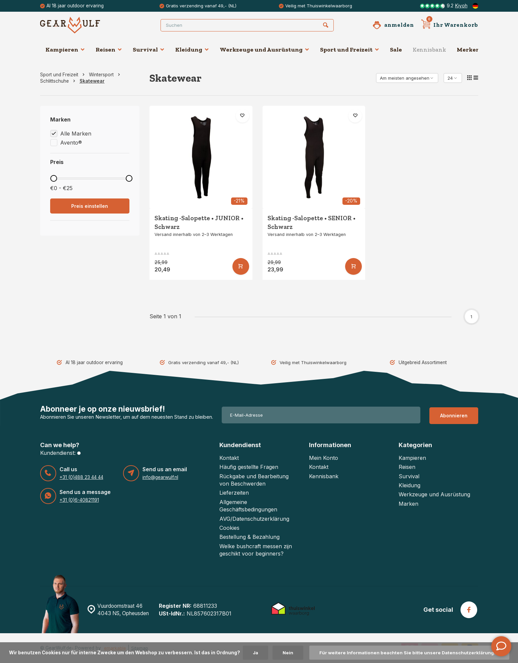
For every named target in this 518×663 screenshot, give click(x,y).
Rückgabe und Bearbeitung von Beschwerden (254, 480)
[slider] (53, 178)
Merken (468, 49)
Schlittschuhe (59, 81)
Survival (149, 49)
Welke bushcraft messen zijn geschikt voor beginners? (255, 550)
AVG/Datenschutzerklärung (254, 518)
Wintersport (106, 74)
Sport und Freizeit (349, 49)
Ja (253, 652)
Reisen (109, 49)
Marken (408, 503)
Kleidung (192, 49)
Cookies (229, 527)
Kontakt (229, 457)
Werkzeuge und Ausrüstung (264, 49)
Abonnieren (454, 415)
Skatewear (92, 81)
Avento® (71, 142)
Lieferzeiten (234, 492)
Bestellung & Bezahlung (249, 536)
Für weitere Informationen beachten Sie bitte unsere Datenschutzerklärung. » (410, 652)
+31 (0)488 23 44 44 (81, 477)
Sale (396, 49)
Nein (286, 652)
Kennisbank (429, 49)
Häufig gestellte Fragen (248, 467)
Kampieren (65, 49)
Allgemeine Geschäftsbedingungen (248, 505)
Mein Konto (323, 457)
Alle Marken (75, 133)
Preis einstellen (89, 206)
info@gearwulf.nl (160, 477)
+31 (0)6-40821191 (79, 499)
